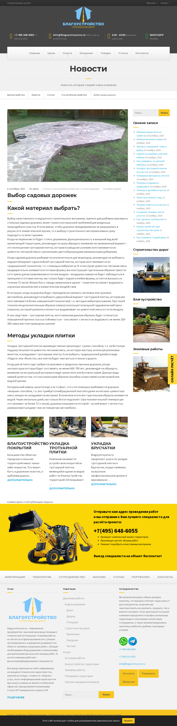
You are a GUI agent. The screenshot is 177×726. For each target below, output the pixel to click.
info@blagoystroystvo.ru (132, 663)
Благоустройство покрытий (28, 445)
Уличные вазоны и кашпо (150, 139)
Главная (34, 53)
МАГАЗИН (99, 577)
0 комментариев (112, 188)
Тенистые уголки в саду (149, 197)
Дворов (71, 616)
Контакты (142, 53)
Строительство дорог (77, 628)
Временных (73, 634)
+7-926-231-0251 (127, 656)
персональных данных (110, 714)
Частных (71, 646)
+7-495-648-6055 (127, 649)
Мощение (86, 53)
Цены (51, 53)
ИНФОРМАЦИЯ (15, 577)
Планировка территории (79, 676)
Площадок (72, 622)
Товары (106, 53)
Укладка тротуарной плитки (63, 447)
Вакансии (129, 681)
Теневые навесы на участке (151, 204)
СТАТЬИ (118, 577)
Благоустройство (16, 714)
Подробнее (15, 697)
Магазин (151, 3)
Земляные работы (75, 670)
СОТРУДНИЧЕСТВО (72, 577)
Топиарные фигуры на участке (153, 175)
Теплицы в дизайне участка (151, 190)
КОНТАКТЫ (165, 577)
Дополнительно (20, 480)
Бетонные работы (75, 658)
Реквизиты (148, 673)
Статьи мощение (90, 188)
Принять (128, 720)
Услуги (164, 3)
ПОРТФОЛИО (141, 577)
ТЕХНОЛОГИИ (41, 577)
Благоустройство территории (82, 664)
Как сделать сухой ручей (150, 219)
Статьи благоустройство (65, 188)
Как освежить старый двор (151, 237)
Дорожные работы (73, 598)
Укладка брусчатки (103, 445)
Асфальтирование (75, 604)
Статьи (123, 53)
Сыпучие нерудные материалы (82, 682)
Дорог (70, 610)
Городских (72, 640)
